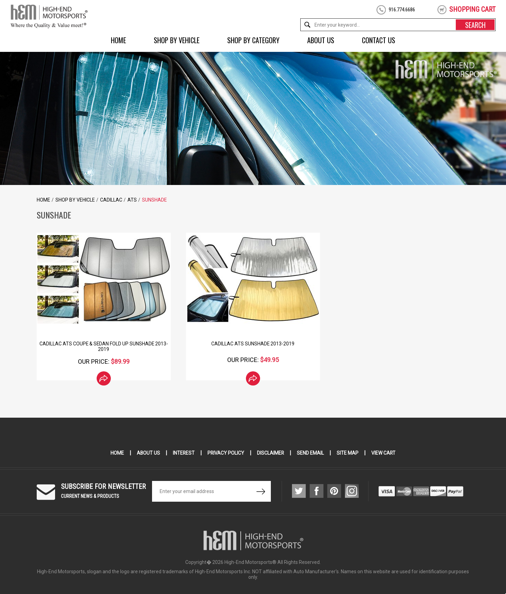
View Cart (384, 453)
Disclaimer (271, 453)
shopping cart (472, 9)
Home (118, 40)
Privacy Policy (226, 453)
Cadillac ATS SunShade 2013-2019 (253, 343)
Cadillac (111, 200)
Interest (183, 453)
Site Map (348, 453)
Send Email (311, 453)
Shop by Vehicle (176, 40)
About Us (320, 40)
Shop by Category (253, 40)
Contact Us (378, 40)
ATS (132, 200)
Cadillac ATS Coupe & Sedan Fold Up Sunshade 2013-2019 (103, 346)
